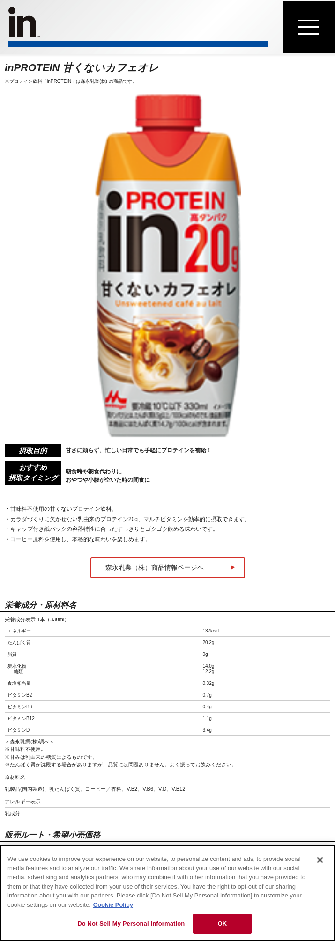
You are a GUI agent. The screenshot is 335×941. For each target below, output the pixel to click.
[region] (167, 893)
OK (222, 923)
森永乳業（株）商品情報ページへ (154, 567)
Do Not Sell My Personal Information (131, 923)
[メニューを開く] (309, 27)
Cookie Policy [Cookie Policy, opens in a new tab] (113, 904)
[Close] (320, 860)
